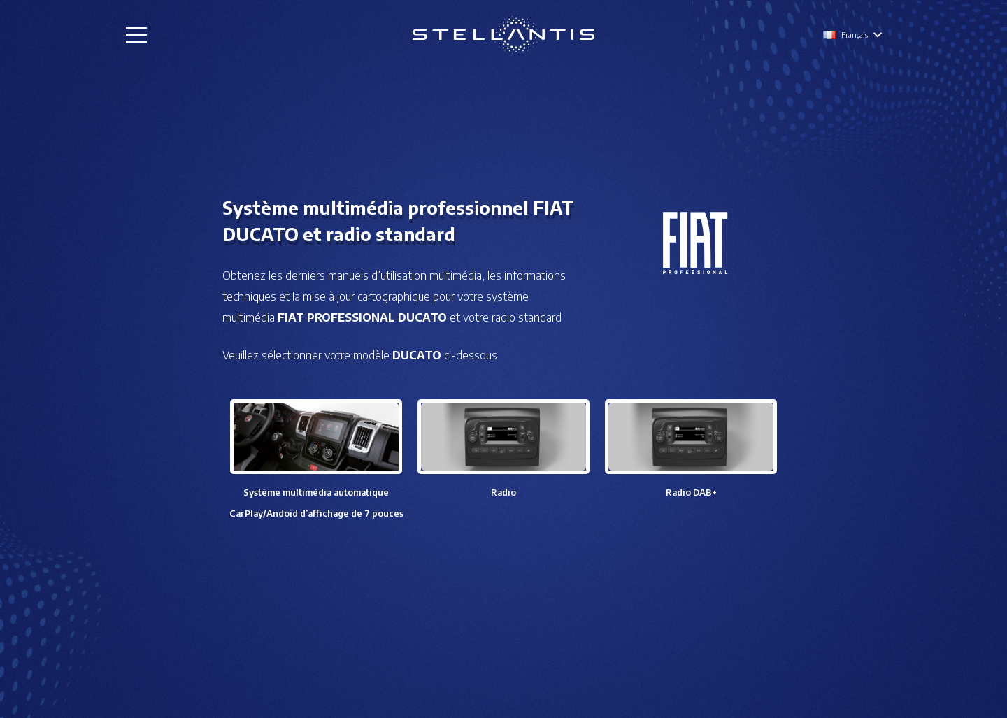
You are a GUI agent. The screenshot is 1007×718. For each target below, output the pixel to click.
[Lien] (503, 35)
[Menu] (136, 34)
